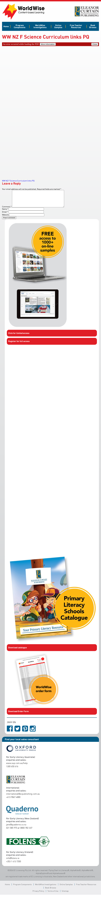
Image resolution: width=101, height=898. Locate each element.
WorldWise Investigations (40, 26)
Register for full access (19, 344)
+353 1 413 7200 (13, 864)
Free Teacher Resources (76, 26)
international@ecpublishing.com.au (23, 797)
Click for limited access (18, 336)
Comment (7, 210)
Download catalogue (17, 651)
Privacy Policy (38, 894)
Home (6, 26)
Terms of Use (52, 894)
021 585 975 (11, 831)
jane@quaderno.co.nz (16, 827)
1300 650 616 (12, 769)
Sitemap (65, 894)
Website (5, 218)
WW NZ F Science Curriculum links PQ (18, 180)
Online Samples (58, 26)
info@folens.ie (12, 861)
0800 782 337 (26, 831)
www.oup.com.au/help (17, 766)
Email (5, 215)
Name (5, 212)
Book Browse (92, 26)
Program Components (19, 26)
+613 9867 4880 (13, 800)
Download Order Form (18, 714)
